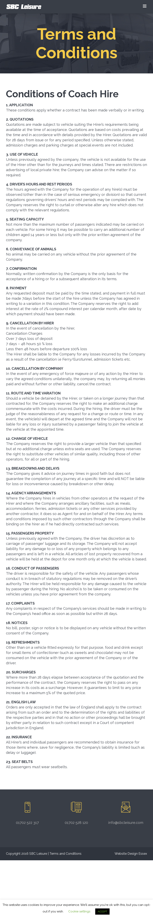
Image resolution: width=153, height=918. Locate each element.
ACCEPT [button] (102, 911)
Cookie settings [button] (79, 911)
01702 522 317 (27, 822)
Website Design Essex (131, 854)
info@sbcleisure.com (125, 822)
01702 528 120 (76, 822)
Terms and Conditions (65, 854)
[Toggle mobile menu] (145, 6)
